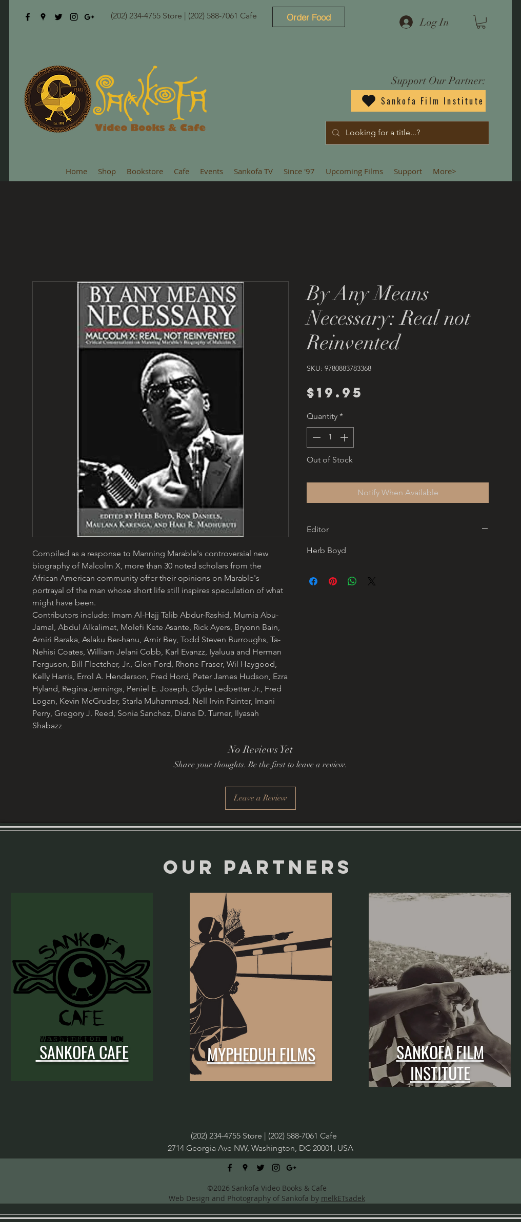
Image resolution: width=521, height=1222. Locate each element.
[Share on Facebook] (313, 581)
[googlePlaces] (43, 17)
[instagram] (74, 17)
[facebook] (28, 17)
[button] (481, 22)
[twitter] (58, 17)
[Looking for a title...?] (406, 132)
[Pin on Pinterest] (333, 581)
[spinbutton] (330, 437)
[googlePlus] (89, 17)
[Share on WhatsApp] (352, 581)
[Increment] (345, 437)
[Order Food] (308, 17)
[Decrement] (315, 437)
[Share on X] (372, 581)
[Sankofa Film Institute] (418, 101)
